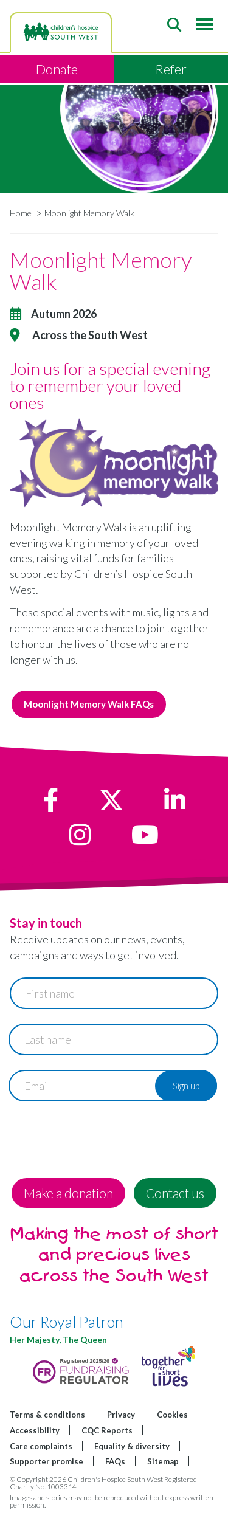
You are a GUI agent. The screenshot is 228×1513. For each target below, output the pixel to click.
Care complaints (41, 1446)
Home (21, 213)
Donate (57, 69)
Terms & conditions (47, 1414)
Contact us (175, 1193)
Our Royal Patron (66, 1321)
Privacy (121, 1414)
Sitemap (163, 1461)
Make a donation (68, 1193)
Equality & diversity (132, 1446)
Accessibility (35, 1430)
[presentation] (102, 1139)
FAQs (115, 1461)
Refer (171, 69)
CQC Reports (107, 1430)
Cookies (172, 1414)
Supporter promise (46, 1461)
